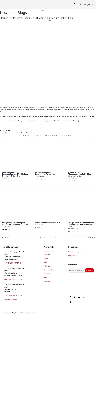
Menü (43, 10)
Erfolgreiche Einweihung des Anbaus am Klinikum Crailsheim (15, 223)
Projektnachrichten (66, 135)
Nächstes (91, 237)
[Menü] (43, 12)
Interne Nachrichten (50, 135)
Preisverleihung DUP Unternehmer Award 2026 (45, 173)
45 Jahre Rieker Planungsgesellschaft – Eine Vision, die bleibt (79, 174)
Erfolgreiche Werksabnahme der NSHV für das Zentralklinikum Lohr (81, 224)
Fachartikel (37, 135)
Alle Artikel (26, 135)
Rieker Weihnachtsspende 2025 (47, 223)
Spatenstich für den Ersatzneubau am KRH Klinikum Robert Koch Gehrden (15, 174)
